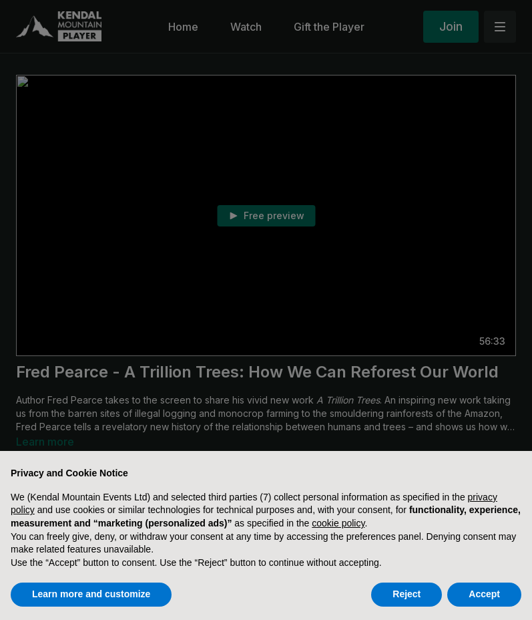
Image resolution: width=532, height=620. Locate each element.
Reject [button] (406, 594)
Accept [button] (484, 594)
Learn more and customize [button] (91, 594)
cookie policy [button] (338, 523)
